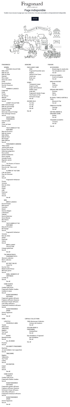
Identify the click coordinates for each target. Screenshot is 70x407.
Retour (35, 18)
